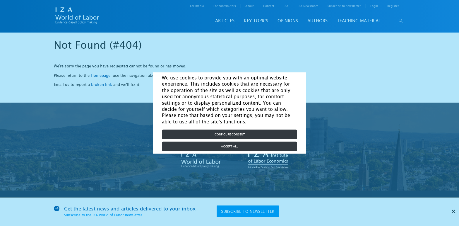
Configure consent (230, 134)
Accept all (229, 146)
